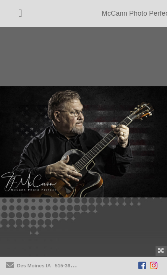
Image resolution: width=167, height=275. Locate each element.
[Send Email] (10, 266)
